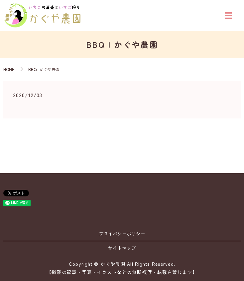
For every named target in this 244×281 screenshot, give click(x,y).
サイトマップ (122, 248)
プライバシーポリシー (122, 233)
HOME (8, 69)
